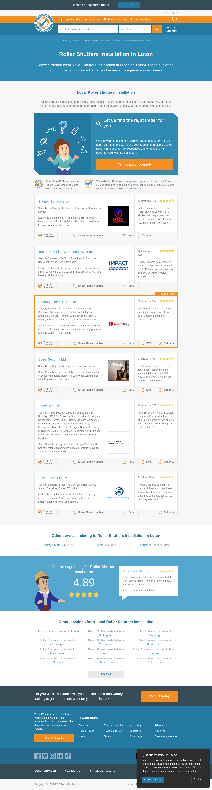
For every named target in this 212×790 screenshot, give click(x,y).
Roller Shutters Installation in (57, 631)
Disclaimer (160, 731)
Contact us (135, 731)
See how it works (54, 737)
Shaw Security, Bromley (136, 571)
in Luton (57, 545)
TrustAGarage (73, 771)
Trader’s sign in (170, 12)
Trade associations (114, 725)
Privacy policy (162, 725)
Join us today (159, 696)
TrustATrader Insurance (103, 771)
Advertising (135, 725)
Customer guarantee (166, 736)
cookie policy (167, 771)
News (82, 736)
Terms (107, 736)
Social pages (136, 736)
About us (84, 725)
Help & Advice (86, 731)
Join (129, 4)
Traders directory (113, 731)
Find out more (137, 188)
